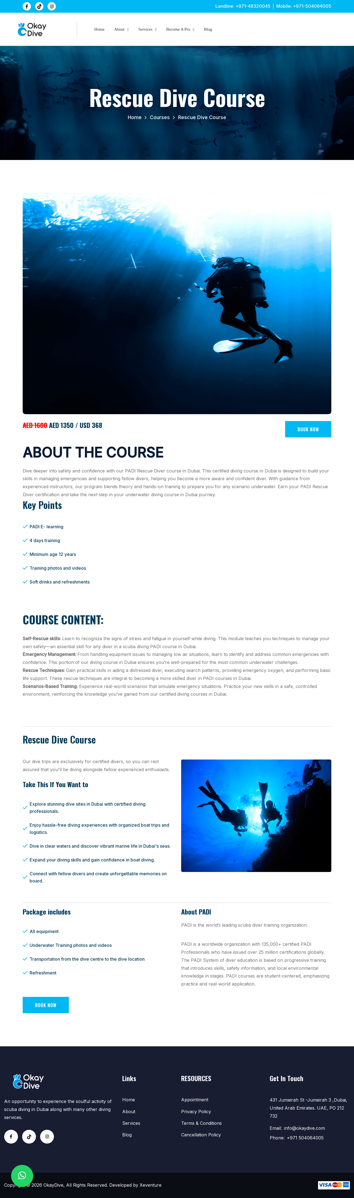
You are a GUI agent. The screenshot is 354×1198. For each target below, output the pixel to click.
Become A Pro (178, 29)
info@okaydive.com (304, 1128)
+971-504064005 (312, 6)
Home (99, 29)
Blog (208, 29)
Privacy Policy (196, 1111)
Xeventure (151, 1185)
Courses (160, 117)
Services (145, 29)
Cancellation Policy (201, 1134)
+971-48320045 (252, 6)
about (119, 29)
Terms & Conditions (201, 1123)
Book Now (308, 429)
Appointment (194, 1099)
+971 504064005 (305, 1138)
